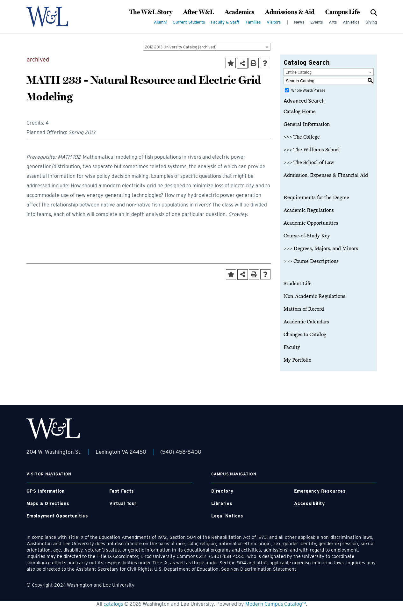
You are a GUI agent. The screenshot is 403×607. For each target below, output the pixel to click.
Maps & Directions (47, 503)
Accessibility (309, 503)
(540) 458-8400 (180, 452)
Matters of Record (304, 309)
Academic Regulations (309, 210)
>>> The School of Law (309, 162)
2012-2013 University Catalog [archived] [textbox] (181, 47)
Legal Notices (227, 515)
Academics (239, 12)
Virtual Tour (123, 503)
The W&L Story (150, 12)
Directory (222, 491)
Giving (371, 22)
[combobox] (206, 47)
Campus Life (342, 12)
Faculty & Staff (225, 22)
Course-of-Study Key (307, 236)
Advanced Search (304, 101)
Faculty (292, 347)
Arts (333, 22)
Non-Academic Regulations (314, 296)
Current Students (189, 22)
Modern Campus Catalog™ (275, 604)
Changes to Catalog (305, 334)
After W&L (198, 12)
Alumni (160, 22)
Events (316, 22)
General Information (307, 124)
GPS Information (45, 491)
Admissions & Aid (289, 12)
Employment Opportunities (57, 515)
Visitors (274, 22)
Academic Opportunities (311, 223)
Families (253, 22)
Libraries (222, 503)
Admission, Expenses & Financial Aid (326, 175)
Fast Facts (121, 491)
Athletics (351, 22)
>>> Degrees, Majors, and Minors (321, 248)
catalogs (113, 604)
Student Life (298, 283)
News (299, 22)
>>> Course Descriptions (311, 261)
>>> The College (302, 137)
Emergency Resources (320, 491)
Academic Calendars (306, 322)
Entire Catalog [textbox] (298, 72)
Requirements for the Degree (316, 197)
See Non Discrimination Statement (258, 569)
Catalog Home (300, 111)
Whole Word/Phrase (308, 90)
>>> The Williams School (312, 150)
